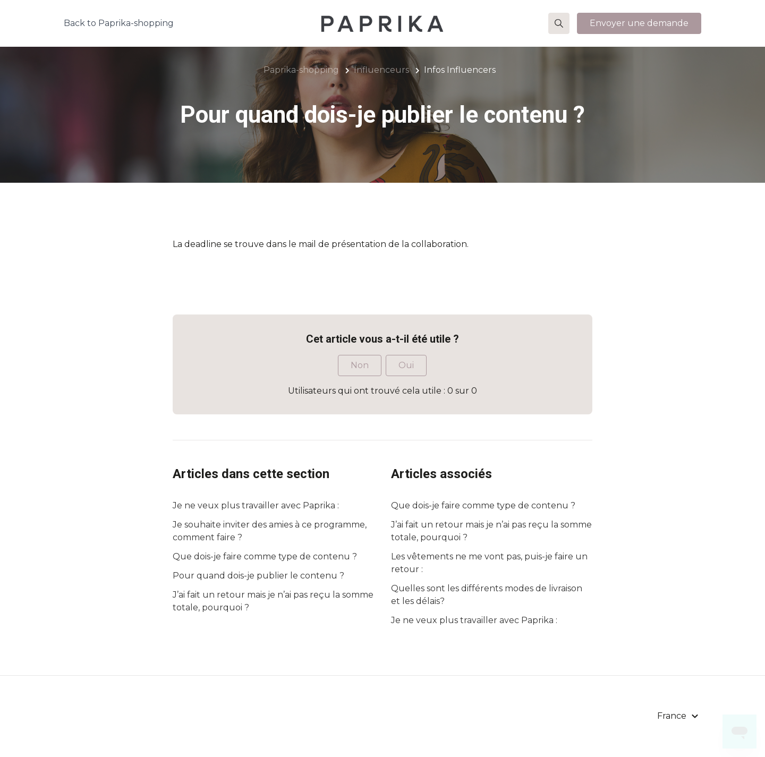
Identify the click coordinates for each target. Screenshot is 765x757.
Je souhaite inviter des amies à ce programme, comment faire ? (270, 531)
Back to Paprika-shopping (119, 23)
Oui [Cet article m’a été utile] (406, 365)
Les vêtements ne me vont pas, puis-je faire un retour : (489, 562)
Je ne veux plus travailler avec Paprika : (256, 505)
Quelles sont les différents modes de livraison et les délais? (486, 594)
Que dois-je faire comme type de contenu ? (265, 556)
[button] (559, 23)
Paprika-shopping (301, 70)
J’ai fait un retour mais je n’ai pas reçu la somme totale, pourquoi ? (273, 601)
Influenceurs (381, 70)
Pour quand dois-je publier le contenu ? (258, 576)
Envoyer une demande (639, 23)
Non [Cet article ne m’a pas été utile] (360, 365)
